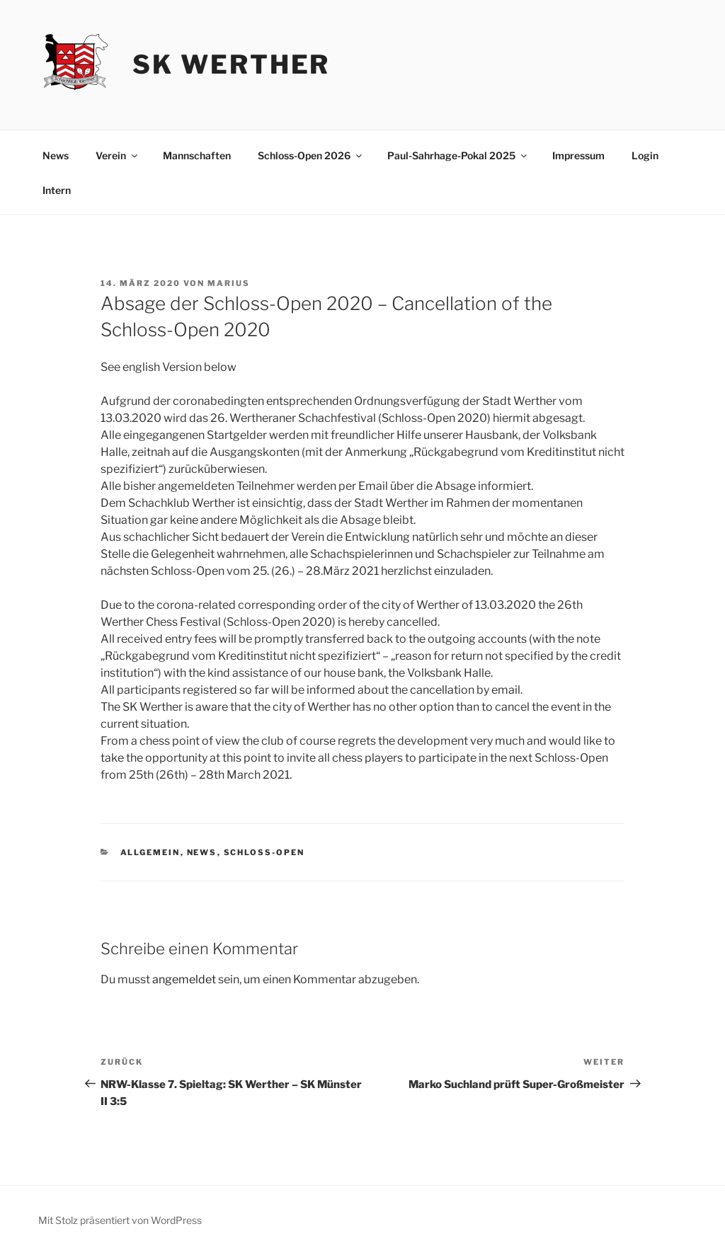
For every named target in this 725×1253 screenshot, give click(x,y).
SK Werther (231, 64)
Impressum (578, 155)
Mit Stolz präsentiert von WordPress (120, 1220)
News (55, 155)
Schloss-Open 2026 (311, 155)
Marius (228, 283)
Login (645, 155)
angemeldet (184, 979)
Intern (56, 190)
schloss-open (264, 852)
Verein (117, 155)
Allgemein (150, 852)
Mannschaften (197, 155)
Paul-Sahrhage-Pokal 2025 (458, 155)
